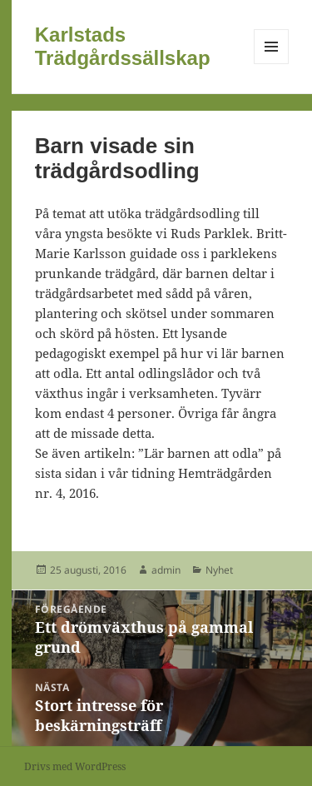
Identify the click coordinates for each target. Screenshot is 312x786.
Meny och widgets (272, 63)
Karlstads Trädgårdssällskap (122, 46)
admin (166, 570)
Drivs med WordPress (75, 766)
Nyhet (219, 570)
